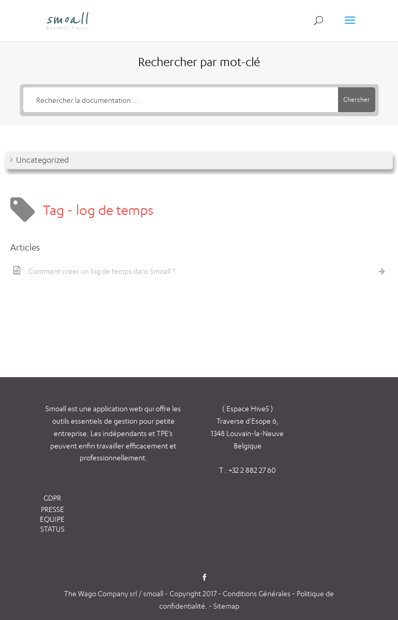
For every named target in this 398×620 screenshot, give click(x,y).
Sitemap (226, 605)
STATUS (52, 528)
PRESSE (52, 509)
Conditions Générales (257, 593)
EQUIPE (52, 519)
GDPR (52, 497)
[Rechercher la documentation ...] (180, 99)
